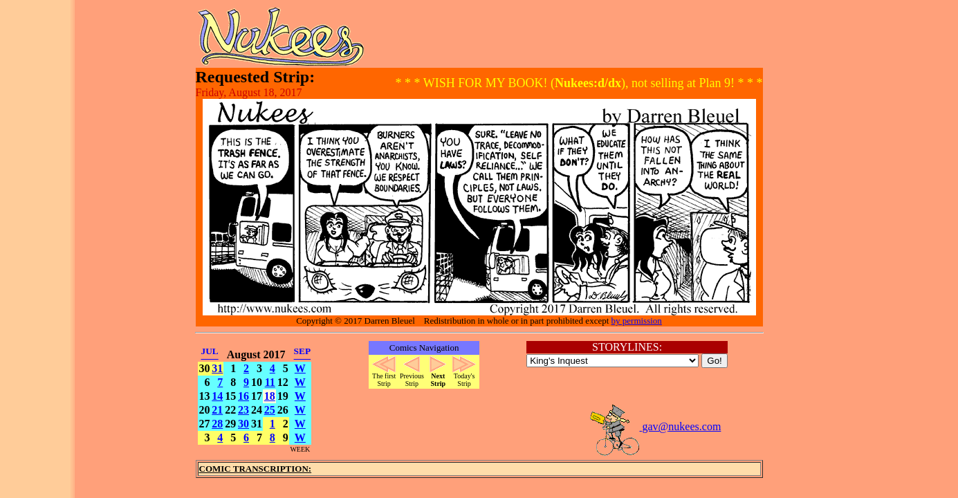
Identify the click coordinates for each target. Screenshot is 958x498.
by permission (636, 320)
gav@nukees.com (655, 426)
